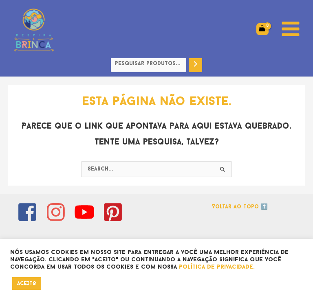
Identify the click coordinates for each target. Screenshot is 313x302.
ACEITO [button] (26, 283)
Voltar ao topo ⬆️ (240, 207)
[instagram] (59, 212)
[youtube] (87, 212)
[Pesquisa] (196, 64)
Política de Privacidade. (217, 267)
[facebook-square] (30, 212)
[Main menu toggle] (291, 29)
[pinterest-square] (116, 212)
